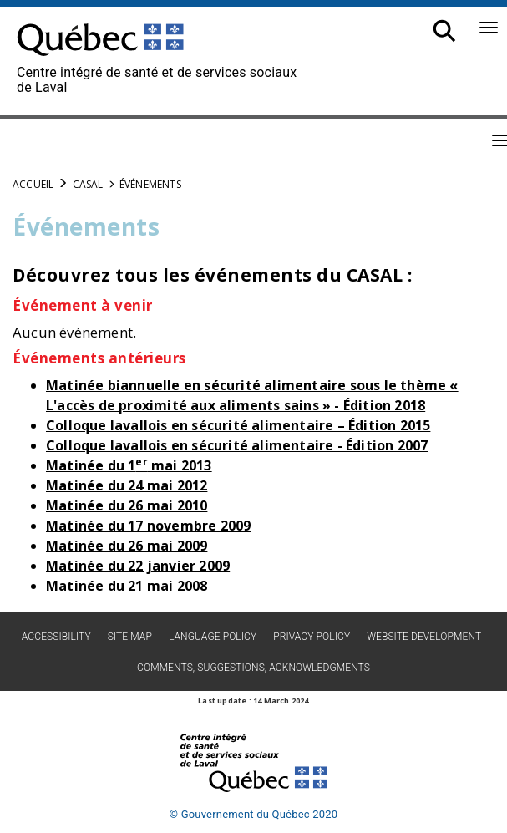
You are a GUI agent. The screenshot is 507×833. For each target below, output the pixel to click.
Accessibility (56, 637)
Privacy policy (311, 637)
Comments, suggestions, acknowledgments (253, 667)
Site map (130, 637)
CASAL (88, 184)
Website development (424, 637)
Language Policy (212, 637)
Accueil (33, 184)
